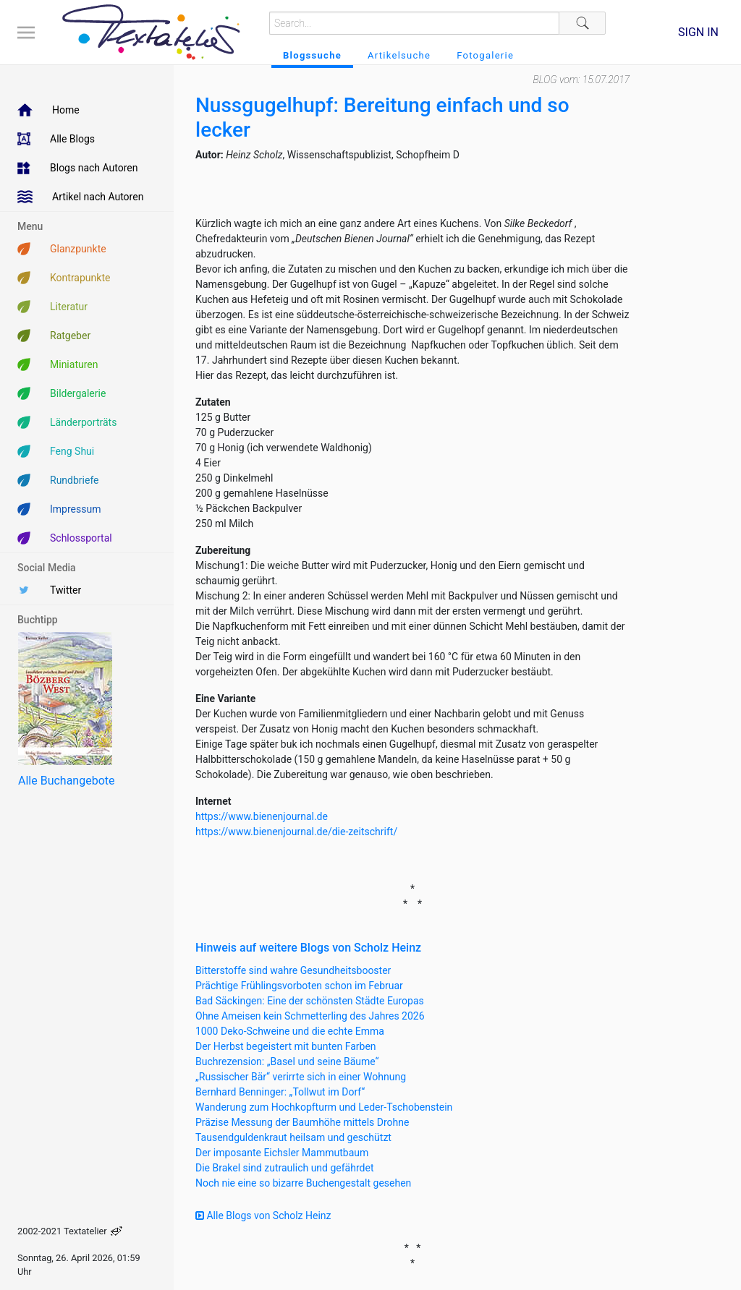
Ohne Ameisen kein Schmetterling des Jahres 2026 (310, 1016)
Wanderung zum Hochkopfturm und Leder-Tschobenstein (323, 1107)
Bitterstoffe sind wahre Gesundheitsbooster (293, 970)
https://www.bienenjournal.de (261, 816)
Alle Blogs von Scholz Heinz (263, 1215)
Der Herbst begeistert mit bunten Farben (285, 1046)
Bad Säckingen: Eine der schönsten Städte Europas (309, 1001)
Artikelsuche (399, 55)
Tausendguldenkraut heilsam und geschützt (293, 1137)
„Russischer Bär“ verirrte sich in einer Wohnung (300, 1076)
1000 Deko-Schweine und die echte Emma (289, 1031)
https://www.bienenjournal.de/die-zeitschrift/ (296, 831)
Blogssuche (312, 55)
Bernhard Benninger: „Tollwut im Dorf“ (280, 1092)
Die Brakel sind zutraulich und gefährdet (284, 1168)
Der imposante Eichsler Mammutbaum (281, 1152)
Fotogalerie (485, 55)
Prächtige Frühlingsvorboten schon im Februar (299, 985)
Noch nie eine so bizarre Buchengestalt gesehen (303, 1183)
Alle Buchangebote (66, 780)
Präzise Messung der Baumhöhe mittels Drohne (302, 1122)
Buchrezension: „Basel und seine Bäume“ (287, 1061)
